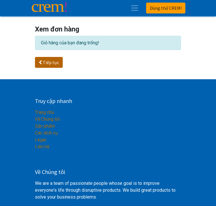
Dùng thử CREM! (166, 8)
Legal (40, 139)
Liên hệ (42, 146)
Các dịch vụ (46, 133)
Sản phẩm (45, 126)
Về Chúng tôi (47, 119)
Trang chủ (44, 112)
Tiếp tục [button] (49, 62)
